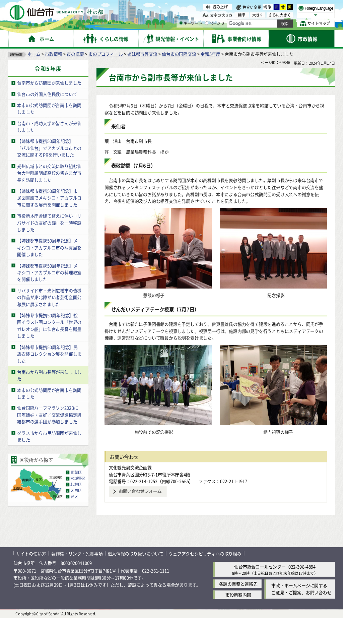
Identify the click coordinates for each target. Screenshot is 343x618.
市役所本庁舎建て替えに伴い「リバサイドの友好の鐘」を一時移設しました (49, 222)
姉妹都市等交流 (142, 54)
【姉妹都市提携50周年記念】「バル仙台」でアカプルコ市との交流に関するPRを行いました (49, 148)
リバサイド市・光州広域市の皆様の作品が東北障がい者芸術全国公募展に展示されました (49, 297)
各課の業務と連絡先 (238, 583)
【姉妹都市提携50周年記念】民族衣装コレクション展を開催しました (49, 354)
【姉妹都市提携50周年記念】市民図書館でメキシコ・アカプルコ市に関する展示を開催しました (49, 198)
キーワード (190, 23)
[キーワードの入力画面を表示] (181, 23)
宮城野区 (77, 478)
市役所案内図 (238, 595)
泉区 (74, 496)
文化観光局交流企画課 (130, 467)
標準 (267, 7)
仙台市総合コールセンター (260, 566)
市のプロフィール (105, 54)
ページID (214, 23)
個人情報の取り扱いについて (135, 553)
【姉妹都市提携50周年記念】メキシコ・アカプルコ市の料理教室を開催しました (49, 272)
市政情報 (53, 54)
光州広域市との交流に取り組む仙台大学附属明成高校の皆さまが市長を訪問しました (49, 173)
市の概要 (75, 54)
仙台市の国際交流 (179, 54)
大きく (258, 14)
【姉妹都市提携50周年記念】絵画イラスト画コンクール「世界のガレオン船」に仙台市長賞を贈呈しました (49, 325)
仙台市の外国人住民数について (47, 93)
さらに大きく (279, 14)
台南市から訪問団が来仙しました (49, 82)
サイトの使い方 (31, 553)
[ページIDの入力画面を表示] (206, 23)
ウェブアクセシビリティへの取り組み (205, 553)
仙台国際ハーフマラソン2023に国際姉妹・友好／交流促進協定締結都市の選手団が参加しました (49, 415)
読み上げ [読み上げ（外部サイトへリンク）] (220, 6)
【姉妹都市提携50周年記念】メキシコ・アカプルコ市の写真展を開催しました (49, 247)
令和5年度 (210, 54)
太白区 (76, 490)
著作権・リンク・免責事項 (77, 553)
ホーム (33, 54)
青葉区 (76, 472)
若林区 (76, 484)
